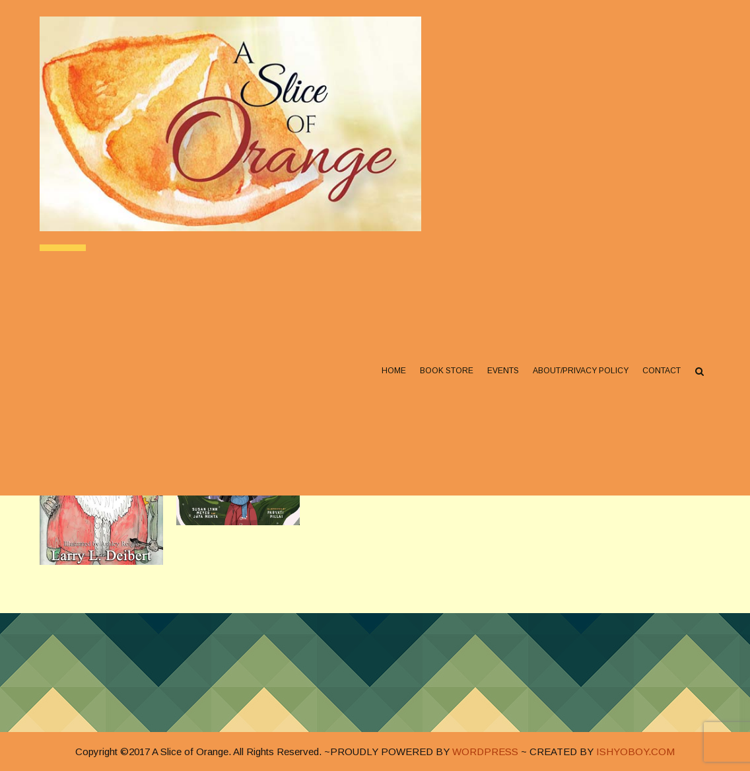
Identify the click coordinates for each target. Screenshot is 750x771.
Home (394, 370)
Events (503, 370)
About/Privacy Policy (581, 370)
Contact (661, 370)
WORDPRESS (485, 751)
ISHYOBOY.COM (635, 751)
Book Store (446, 370)
